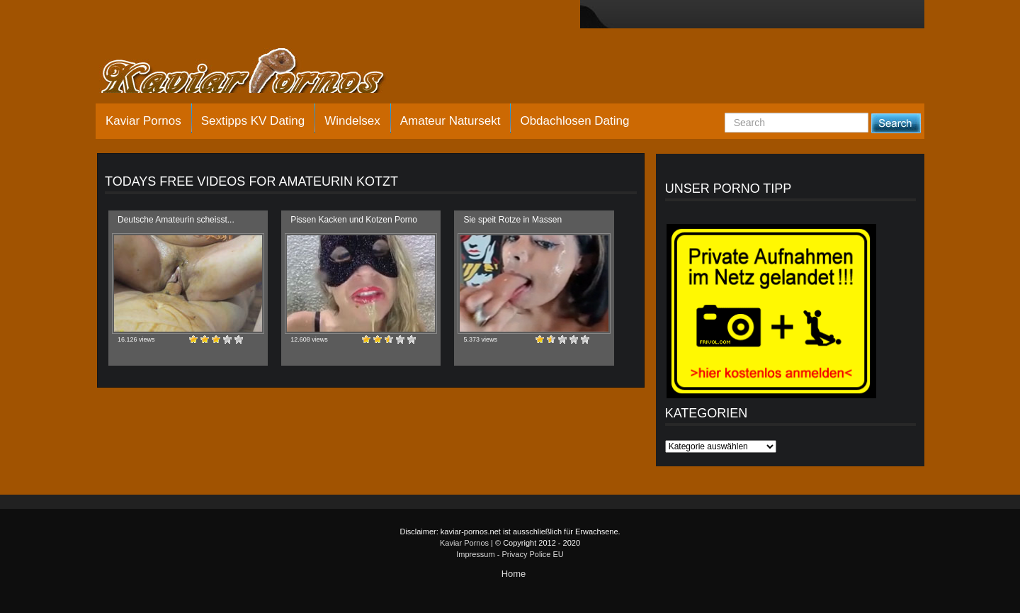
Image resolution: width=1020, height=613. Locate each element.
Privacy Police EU (532, 554)
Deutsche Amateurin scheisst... (176, 220)
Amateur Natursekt (450, 121)
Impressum (475, 554)
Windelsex (352, 121)
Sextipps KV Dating (253, 121)
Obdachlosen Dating (574, 121)
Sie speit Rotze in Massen (512, 220)
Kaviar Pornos (143, 121)
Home (514, 573)
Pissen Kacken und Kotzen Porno (353, 220)
